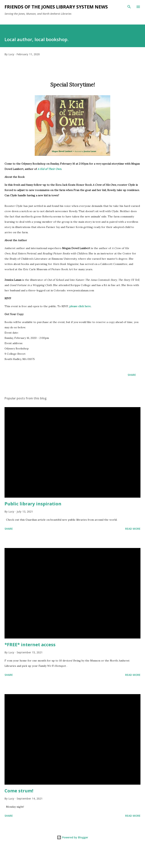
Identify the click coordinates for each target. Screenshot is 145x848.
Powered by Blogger (72, 837)
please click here (80, 306)
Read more (132, 528)
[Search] (129, 7)
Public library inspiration (33, 503)
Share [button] (132, 375)
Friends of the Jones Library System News (56, 7)
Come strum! (19, 790)
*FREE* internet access (30, 644)
